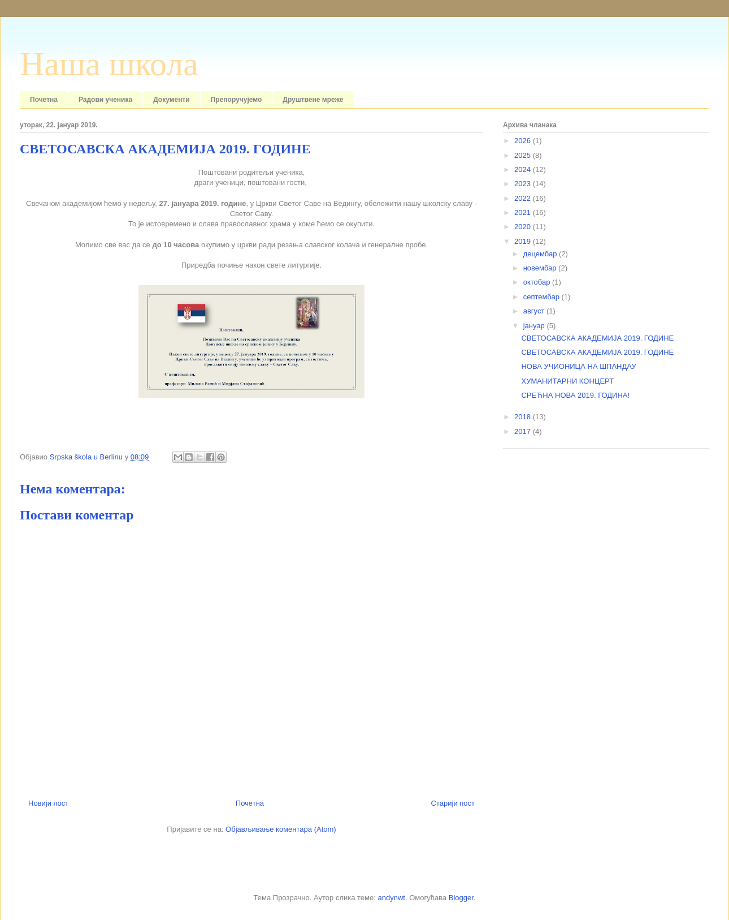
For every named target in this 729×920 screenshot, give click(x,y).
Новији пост (48, 803)
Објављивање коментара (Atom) (280, 829)
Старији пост (453, 803)
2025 (523, 155)
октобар (537, 282)
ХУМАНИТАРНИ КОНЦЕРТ (567, 381)
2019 (523, 241)
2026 (523, 140)
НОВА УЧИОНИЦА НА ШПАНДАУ (578, 366)
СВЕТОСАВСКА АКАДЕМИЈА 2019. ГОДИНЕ (597, 338)
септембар (542, 297)
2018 (523, 416)
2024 (523, 169)
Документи (171, 100)
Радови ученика (105, 100)
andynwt (391, 897)
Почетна (44, 100)
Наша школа (109, 64)
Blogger (461, 897)
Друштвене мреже (313, 100)
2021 (523, 212)
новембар (540, 268)
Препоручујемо (236, 100)
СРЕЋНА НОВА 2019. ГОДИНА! (575, 395)
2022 (523, 198)
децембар (541, 254)
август (534, 311)
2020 (523, 226)
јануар (535, 325)
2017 (523, 431)
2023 (523, 183)
